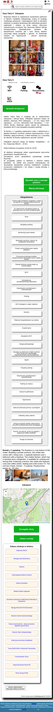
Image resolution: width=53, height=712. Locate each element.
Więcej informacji (36, 188)
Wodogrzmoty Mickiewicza (22, 558)
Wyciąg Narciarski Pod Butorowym (21, 607)
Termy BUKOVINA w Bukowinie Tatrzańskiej (21, 648)
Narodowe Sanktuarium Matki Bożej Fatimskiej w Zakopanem (22, 600)
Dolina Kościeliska (21, 583)
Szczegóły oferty (26, 529)
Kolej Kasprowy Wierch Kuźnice (21, 575)
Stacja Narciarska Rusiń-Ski (21, 665)
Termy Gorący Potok (21, 673)
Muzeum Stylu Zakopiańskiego (21, 632)
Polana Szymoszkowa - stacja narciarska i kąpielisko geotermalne (22, 624)
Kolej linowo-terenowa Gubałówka (21, 640)
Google (34, 704)
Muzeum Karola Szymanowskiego (21, 616)
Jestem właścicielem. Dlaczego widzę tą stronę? (15, 688)
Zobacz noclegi (26, 539)
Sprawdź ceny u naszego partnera (36, 181)
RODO (24, 709)
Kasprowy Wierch (21, 550)
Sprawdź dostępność (15, 109)
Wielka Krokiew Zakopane (22, 591)
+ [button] (6, 491)
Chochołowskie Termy (22, 657)
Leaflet (36, 522)
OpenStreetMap (45, 522)
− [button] (6, 495)
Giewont (21, 567)
